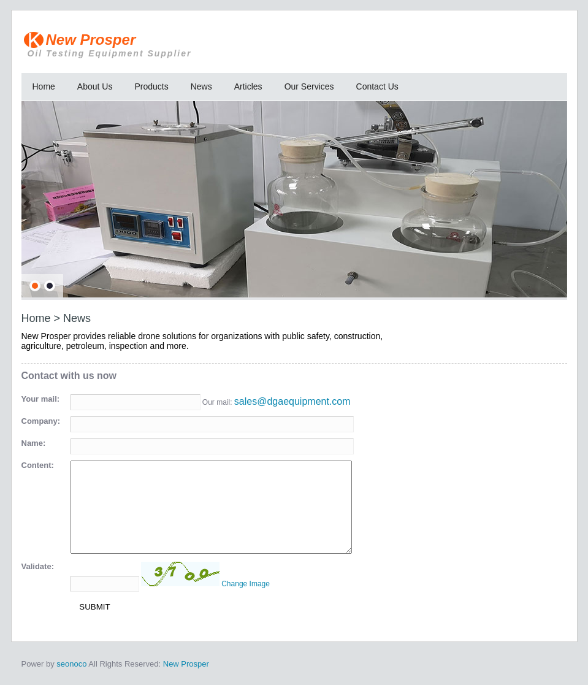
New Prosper (196, 44)
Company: (41, 421)
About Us (95, 86)
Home (43, 86)
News (201, 86)
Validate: (37, 566)
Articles (248, 86)
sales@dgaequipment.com (292, 401)
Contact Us (377, 86)
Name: (33, 443)
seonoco (71, 663)
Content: (37, 465)
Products (151, 86)
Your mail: (40, 399)
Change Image (245, 584)
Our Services (309, 86)
